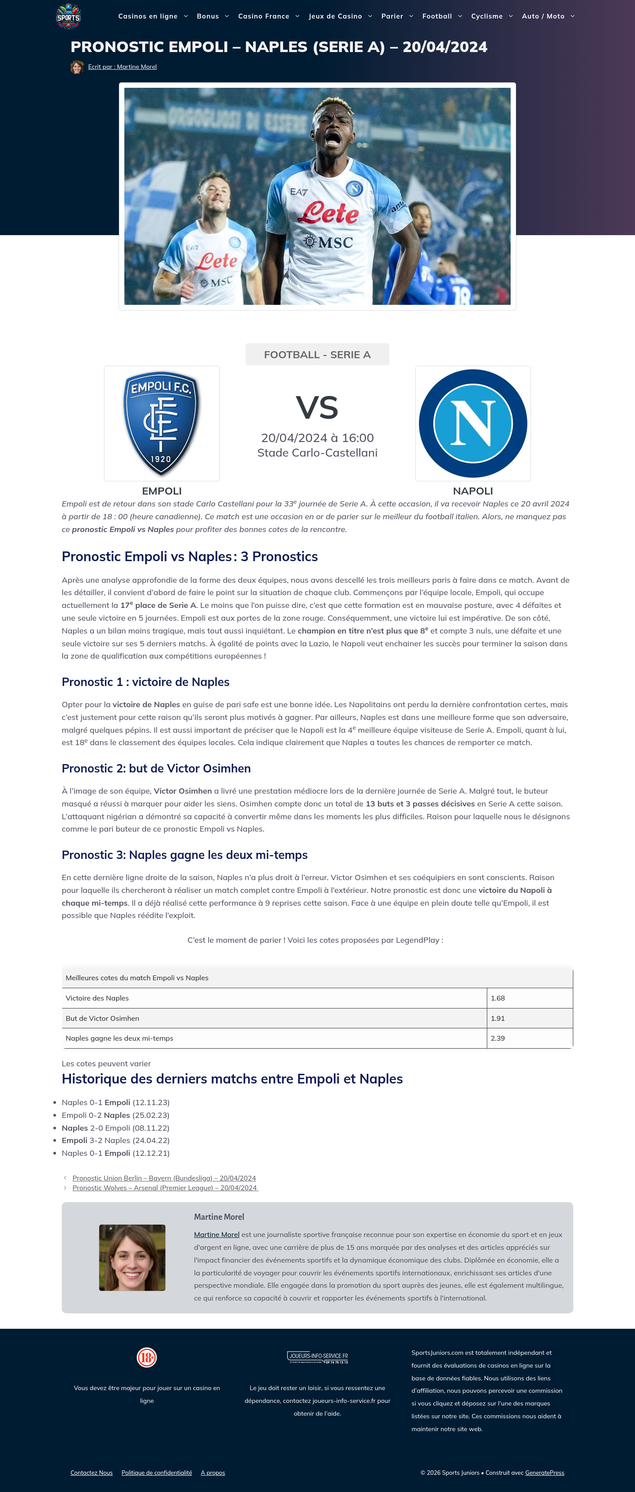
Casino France (271, 16)
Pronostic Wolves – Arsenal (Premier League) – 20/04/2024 (165, 1188)
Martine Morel (216, 1234)
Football (444, 16)
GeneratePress (544, 1472)
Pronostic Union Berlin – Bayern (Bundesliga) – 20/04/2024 (164, 1178)
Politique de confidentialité (157, 1472)
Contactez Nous (92, 1472)
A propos (213, 1472)
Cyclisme (494, 16)
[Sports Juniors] (68, 16)
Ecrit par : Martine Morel (122, 67)
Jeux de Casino (343, 16)
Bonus (216, 16)
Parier (399, 16)
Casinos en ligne (155, 16)
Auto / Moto (551, 16)
